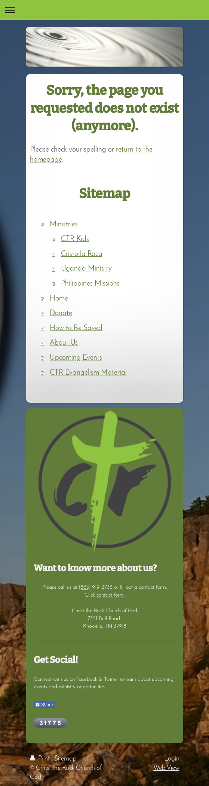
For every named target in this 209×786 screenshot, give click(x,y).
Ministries (64, 224)
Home (59, 298)
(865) (84, 587)
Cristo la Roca (81, 254)
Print (40, 759)
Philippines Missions (90, 283)
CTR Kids (75, 239)
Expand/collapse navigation (104, 10)
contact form (110, 595)
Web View (166, 768)
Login (171, 759)
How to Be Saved (76, 328)
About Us (64, 343)
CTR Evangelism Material (88, 373)
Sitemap (65, 759)
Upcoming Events (76, 358)
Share (44, 704)
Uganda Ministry (86, 268)
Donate (61, 313)
